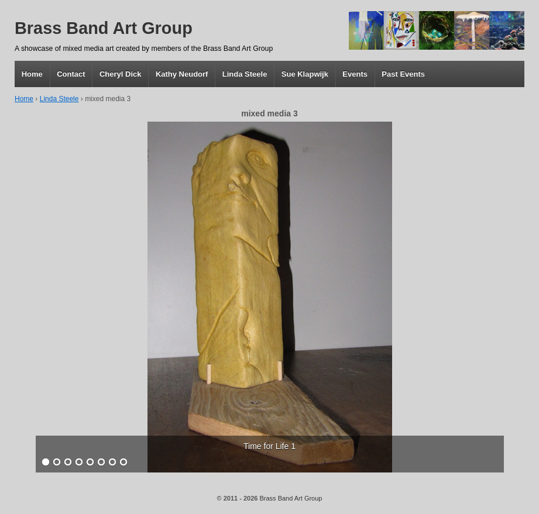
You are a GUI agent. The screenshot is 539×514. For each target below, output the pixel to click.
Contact (71, 74)
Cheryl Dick (120, 74)
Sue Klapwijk (304, 74)
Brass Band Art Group (104, 28)
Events (355, 74)
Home (32, 74)
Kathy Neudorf (182, 74)
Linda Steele (244, 74)
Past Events (403, 74)
